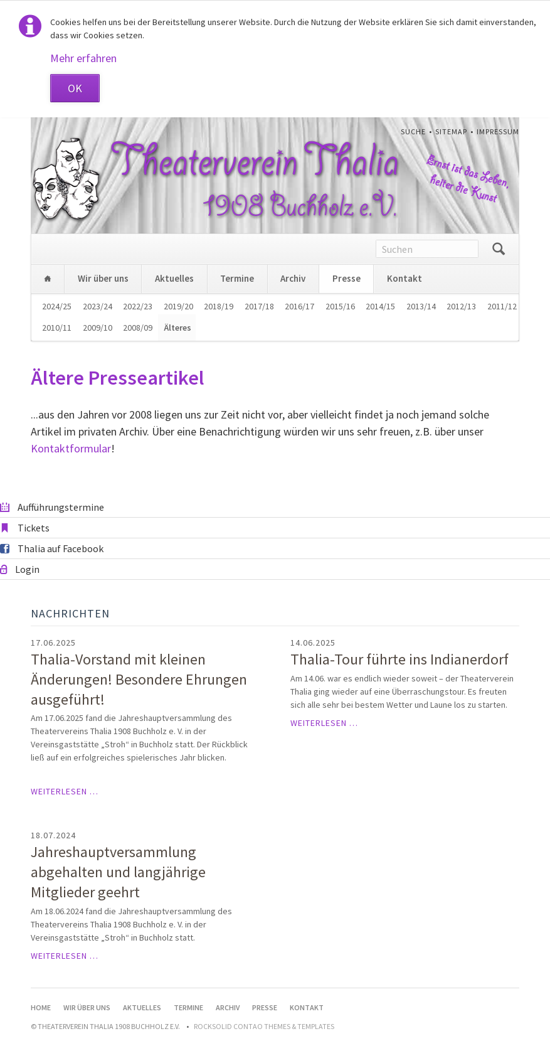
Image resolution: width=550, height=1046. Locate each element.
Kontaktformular (71, 448)
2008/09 (137, 327)
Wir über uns (103, 278)
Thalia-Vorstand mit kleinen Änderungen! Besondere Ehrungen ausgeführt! (139, 679)
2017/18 (259, 306)
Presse (346, 278)
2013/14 (421, 306)
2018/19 (218, 306)
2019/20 (178, 306)
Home (47, 279)
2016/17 (299, 306)
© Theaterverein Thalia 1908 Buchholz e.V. (105, 1026)
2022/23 (137, 306)
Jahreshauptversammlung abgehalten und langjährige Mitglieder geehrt (118, 872)
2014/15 (380, 306)
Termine (237, 278)
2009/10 (97, 327)
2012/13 (461, 306)
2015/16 (340, 306)
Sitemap (451, 131)
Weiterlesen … (64, 791)
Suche (413, 131)
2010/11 (56, 327)
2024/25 (56, 306)
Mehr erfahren (83, 58)
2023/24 (97, 306)
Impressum (498, 131)
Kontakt (404, 278)
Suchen (499, 249)
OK (75, 88)
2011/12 (502, 306)
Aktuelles (174, 278)
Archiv (292, 278)
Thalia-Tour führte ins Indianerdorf (399, 659)
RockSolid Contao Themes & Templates (264, 1026)
